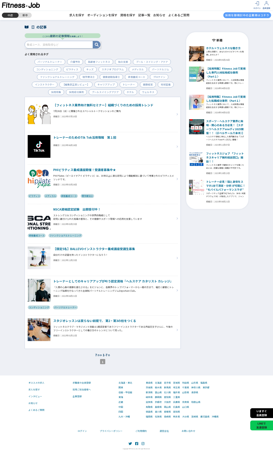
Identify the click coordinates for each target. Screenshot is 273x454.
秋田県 (185, 382)
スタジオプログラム (113, 69)
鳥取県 (149, 406)
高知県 (176, 411)
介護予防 (75, 62)
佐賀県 (158, 416)
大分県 (185, 416)
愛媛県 (167, 411)
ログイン (82, 430)
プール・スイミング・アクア (152, 62)
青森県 (149, 382)
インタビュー (35, 396)
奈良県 (185, 401)
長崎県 (167, 416)
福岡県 (149, 416)
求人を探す (76, 14)
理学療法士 (88, 77)
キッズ (90, 69)
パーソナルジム (160, 69)
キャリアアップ (106, 84)
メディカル (138, 69)
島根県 (158, 406)
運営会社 (164, 430)
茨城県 (149, 387)
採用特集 (56, 92)
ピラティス (72, 69)
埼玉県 (176, 387)
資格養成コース (136, 77)
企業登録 (77, 396)
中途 (10, 15)
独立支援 (123, 62)
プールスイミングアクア (105, 92)
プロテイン (159, 77)
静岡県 (158, 397)
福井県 (176, 392)
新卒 (25, 15)
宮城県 (176, 382)
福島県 (203, 382)
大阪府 (167, 401)
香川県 (158, 411)
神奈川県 (195, 387)
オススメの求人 (36, 382)
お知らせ (159, 14)
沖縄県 (215, 416)
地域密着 (166, 84)
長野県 (194, 392)
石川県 (167, 392)
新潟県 (149, 392)
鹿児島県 (204, 416)
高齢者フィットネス (99, 62)
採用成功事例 (76, 92)
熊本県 (176, 416)
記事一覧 (144, 14)
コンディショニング (47, 69)
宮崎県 (194, 416)
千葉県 (185, 387)
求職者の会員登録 (82, 382)
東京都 (206, 387)
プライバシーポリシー (111, 430)
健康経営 (148, 84)
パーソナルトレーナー (50, 62)
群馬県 (167, 387)
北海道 (158, 382)
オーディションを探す (102, 14)
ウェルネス (148, 92)
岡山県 (167, 406)
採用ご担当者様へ (82, 389)
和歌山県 (195, 401)
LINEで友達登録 (261, 425)
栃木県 (158, 387)
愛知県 (167, 397)
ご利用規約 (141, 430)
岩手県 (167, 382)
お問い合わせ (188, 430)
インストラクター (44, 84)
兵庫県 (176, 401)
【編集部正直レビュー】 (75, 84)
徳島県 (149, 411)
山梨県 (185, 392)
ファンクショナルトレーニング (57, 77)
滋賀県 (149, 401)
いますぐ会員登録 (261, 413)
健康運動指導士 (111, 77)
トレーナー (129, 84)
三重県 (176, 397)
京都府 (158, 401)
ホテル (130, 92)
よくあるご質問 (178, 14)
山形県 (194, 382)
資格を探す (127, 14)
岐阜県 (149, 397)
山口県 (185, 406)
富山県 (158, 392)
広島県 (176, 406)
